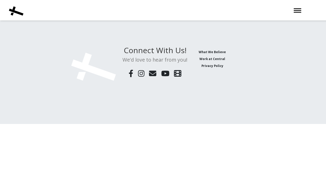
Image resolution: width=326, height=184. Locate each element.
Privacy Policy (212, 66)
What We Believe (212, 52)
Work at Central (212, 59)
